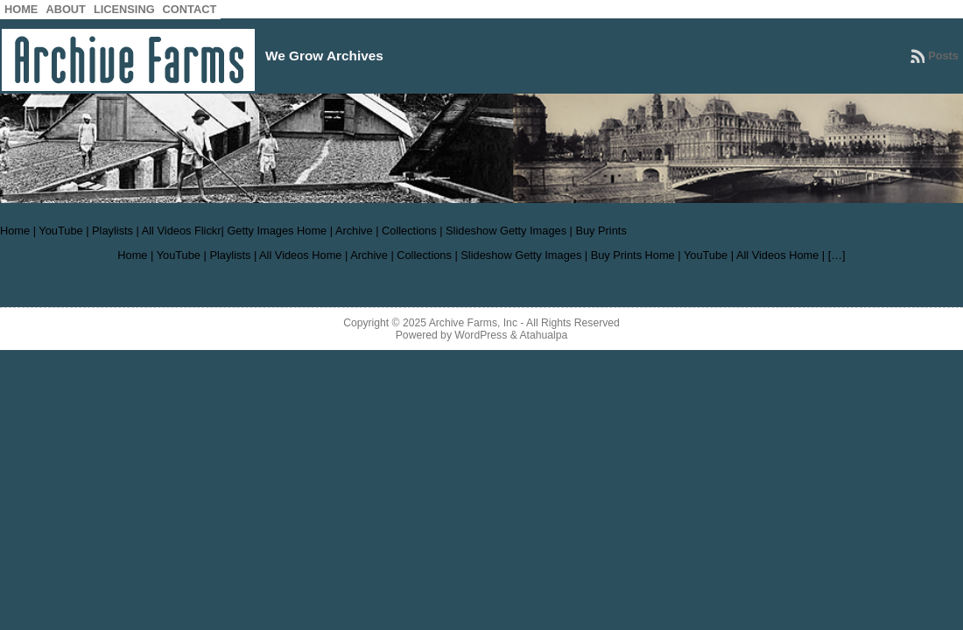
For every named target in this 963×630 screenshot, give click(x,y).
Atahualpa (543, 335)
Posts (943, 55)
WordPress (480, 335)
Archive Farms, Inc (473, 323)
